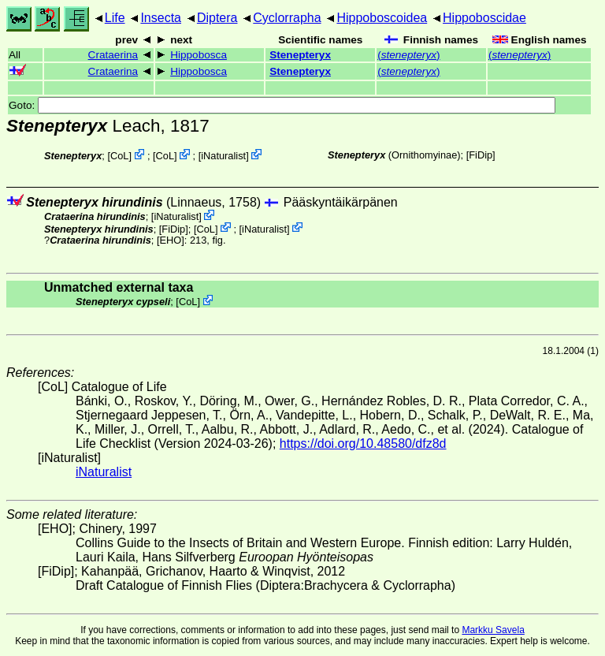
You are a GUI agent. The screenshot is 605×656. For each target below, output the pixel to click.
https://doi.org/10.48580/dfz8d (363, 443)
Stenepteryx (300, 55)
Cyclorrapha (287, 17)
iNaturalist (223, 156)
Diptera (217, 17)
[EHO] (170, 240)
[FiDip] (481, 155)
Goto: (282, 105)
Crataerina (113, 55)
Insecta (160, 17)
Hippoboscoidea (381, 17)
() (408, 55)
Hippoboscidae (484, 17)
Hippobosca (198, 55)
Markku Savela (493, 630)
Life (115, 17)
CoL (119, 156)
